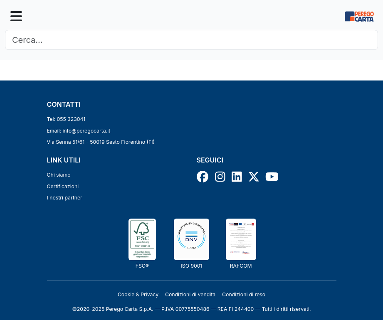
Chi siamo (59, 175)
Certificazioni (63, 186)
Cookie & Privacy (138, 294)
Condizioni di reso (243, 294)
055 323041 (71, 119)
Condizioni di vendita (190, 294)
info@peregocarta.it (86, 131)
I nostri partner (64, 197)
